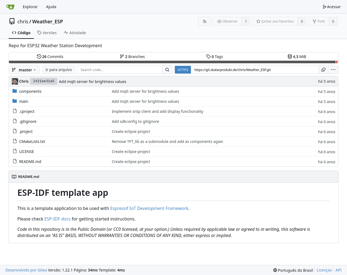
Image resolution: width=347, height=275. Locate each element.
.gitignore (28, 121)
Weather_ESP (47, 21)
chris (22, 21)
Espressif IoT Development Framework (149, 208)
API (339, 270)
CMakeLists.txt (32, 141)
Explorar (30, 6)
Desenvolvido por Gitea (26, 270)
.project (26, 131)
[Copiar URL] (323, 70)
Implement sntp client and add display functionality (157, 111)
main (23, 101)
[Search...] (167, 70)
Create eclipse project (131, 131)
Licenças (324, 270)
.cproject (26, 111)
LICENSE (26, 151)
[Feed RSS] (204, 21)
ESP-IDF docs (57, 219)
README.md (30, 161)
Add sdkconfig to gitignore (135, 121)
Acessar (332, 6)
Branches (132, 56)
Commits (50, 56)
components (30, 91)
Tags (214, 56)
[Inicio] (10, 7)
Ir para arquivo (59, 69)
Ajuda (51, 6)
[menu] (333, 70)
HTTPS (183, 69)
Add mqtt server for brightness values (92, 81)
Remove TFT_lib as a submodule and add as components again (167, 141)
